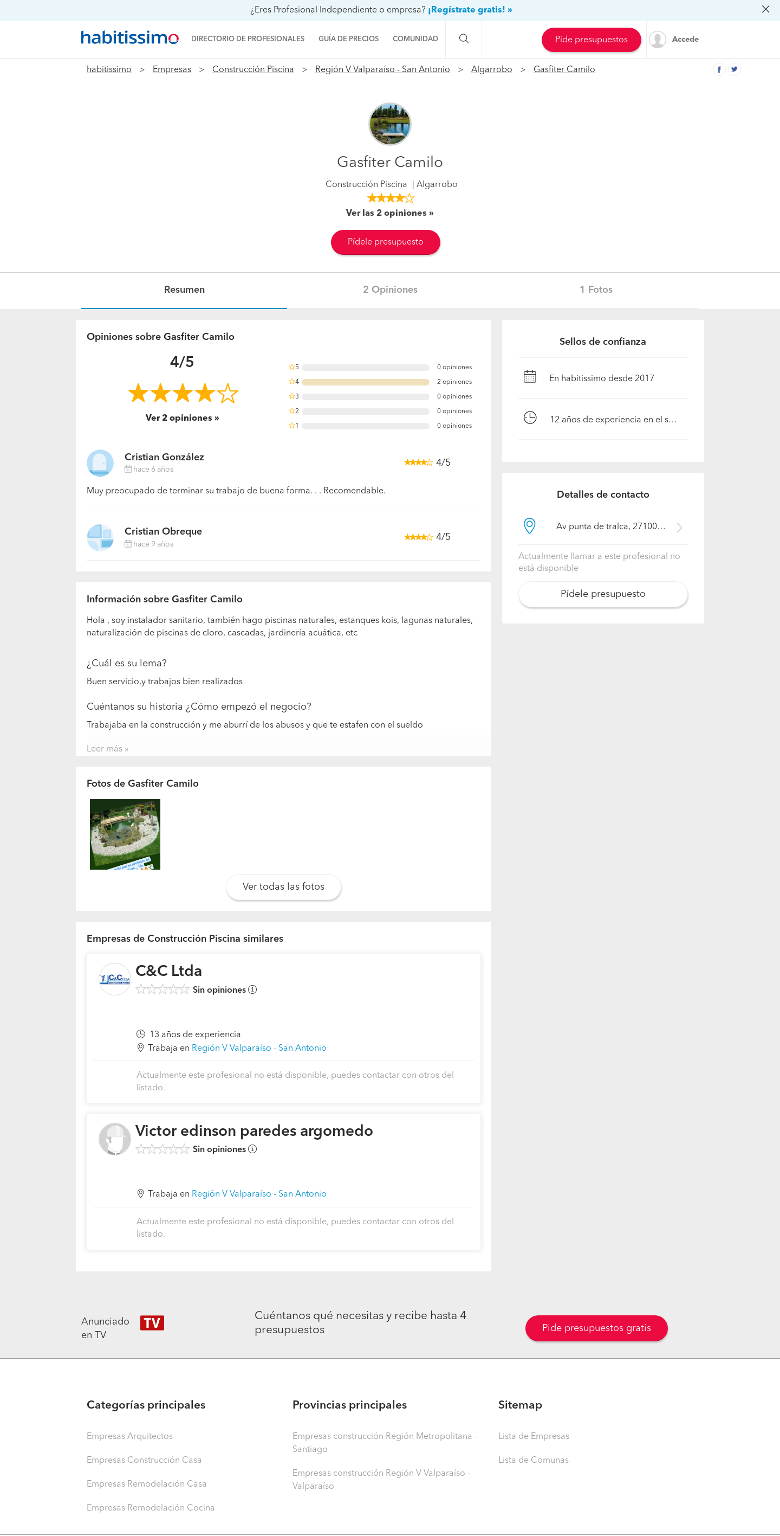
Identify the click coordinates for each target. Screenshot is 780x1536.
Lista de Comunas (533, 1460)
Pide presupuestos (591, 40)
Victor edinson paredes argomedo (254, 1132)
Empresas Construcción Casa (144, 1460)
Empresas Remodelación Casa (147, 1484)
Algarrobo (491, 70)
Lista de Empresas (533, 1436)
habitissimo (109, 70)
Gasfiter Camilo (564, 70)
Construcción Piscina (253, 70)
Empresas (172, 70)
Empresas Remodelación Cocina (151, 1508)
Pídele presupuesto (386, 242)
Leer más (104, 749)
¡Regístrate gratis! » (470, 10)
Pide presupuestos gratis (596, 1328)
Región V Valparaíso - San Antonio (382, 70)
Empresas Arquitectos (130, 1436)
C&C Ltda (168, 972)
